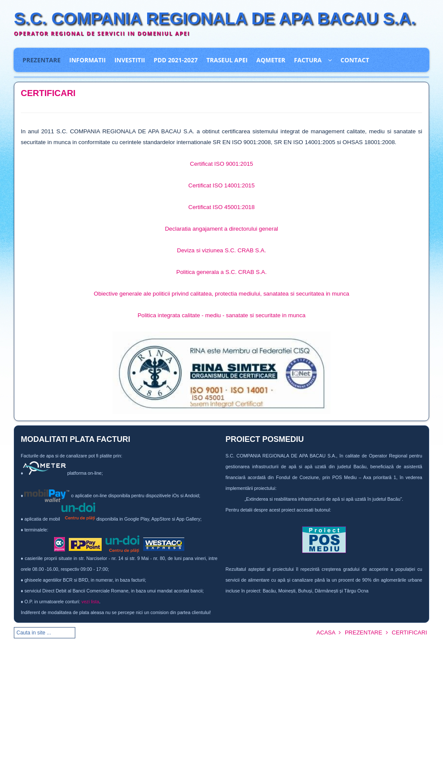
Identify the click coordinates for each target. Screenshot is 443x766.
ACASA (325, 632)
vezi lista (90, 601)
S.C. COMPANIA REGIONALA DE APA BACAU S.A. (215, 18)
